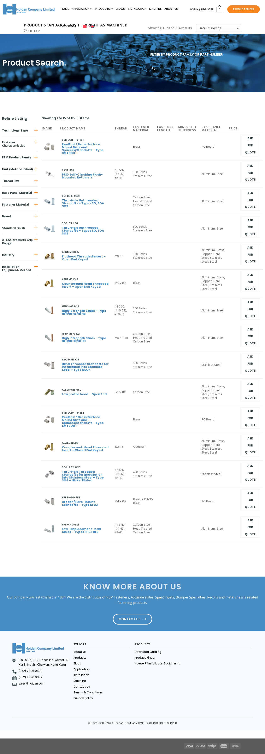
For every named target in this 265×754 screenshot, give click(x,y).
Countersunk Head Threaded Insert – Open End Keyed (85, 285)
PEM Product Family (16, 157)
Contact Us (81, 687)
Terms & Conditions (87, 692)
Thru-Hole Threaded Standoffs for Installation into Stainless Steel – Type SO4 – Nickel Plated (83, 476)
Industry (8, 255)
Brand (6, 216)
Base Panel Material (17, 193)
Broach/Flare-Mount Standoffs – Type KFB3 (80, 503)
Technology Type (15, 130)
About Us (171, 9)
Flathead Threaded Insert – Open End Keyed (84, 257)
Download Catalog (148, 652)
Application (82, 9)
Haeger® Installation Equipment (157, 663)
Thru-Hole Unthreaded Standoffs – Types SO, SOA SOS (83, 203)
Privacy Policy (83, 698)
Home (65, 9)
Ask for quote (250, 145)
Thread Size (11, 181)
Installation (137, 9)
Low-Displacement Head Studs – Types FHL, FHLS (81, 530)
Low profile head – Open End (84, 394)
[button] (20, 130)
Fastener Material (15, 204)
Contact (69, 26)
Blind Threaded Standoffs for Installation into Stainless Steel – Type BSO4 (85, 367)
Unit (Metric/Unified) (17, 169)
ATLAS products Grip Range (17, 241)
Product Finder (145, 658)
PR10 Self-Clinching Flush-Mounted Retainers (82, 176)
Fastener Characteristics (13, 143)
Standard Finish (13, 228)
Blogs (120, 9)
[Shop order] (218, 28)
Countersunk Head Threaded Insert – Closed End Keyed (85, 448)
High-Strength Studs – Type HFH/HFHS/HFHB (84, 312)
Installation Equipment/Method (16, 268)
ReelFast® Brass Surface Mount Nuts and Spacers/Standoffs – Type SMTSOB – (83, 148)
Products (104, 9)
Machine (155, 9)
